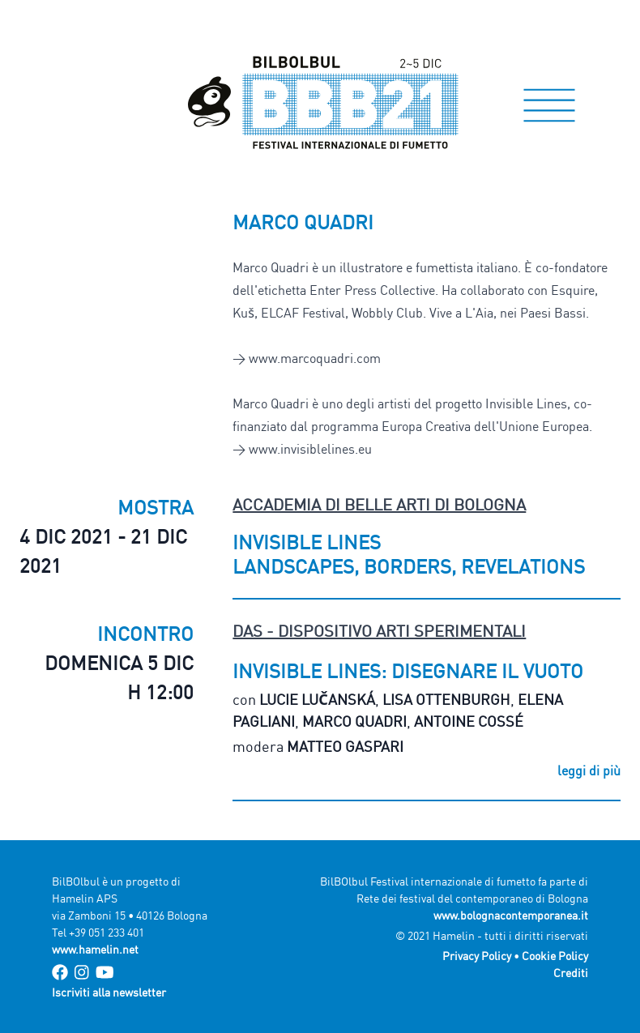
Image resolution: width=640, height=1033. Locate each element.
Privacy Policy (476, 956)
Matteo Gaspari (345, 746)
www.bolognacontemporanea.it (510, 915)
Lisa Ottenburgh (446, 699)
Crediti (570, 973)
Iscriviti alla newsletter (109, 992)
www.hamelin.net (95, 949)
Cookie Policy (555, 956)
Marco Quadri (354, 721)
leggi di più (589, 770)
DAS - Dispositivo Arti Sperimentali (379, 631)
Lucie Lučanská (317, 699)
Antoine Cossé (468, 721)
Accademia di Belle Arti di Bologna (379, 504)
